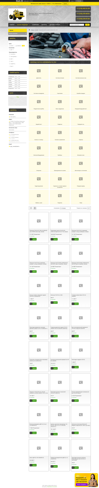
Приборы (60, 155)
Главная (12, 24)
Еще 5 (11, 66)
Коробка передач (81, 93)
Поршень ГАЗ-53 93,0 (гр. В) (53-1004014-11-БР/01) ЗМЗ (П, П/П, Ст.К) (39, 392)
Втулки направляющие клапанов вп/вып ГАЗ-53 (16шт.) (80, 392)
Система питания (60, 78)
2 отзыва (72, 0)
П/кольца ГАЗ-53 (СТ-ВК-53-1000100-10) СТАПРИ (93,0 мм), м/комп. (38, 231)
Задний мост (39, 124)
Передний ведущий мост (81, 108)
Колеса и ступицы (39, 139)
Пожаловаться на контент (52, 486)
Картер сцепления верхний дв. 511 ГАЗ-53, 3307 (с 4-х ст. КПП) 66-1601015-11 (59, 425)
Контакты (44, 24)
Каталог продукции (22, 24)
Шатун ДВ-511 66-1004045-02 (37, 457)
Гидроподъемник (39, 186)
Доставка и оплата (55, 24)
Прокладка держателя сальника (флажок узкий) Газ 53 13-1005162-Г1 (38, 328)
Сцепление (59, 93)
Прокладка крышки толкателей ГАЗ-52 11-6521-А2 (58, 392)
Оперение (38, 170)
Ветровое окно (80, 155)
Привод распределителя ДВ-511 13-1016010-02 (59, 458)
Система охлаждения (39, 93)
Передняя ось (81, 124)
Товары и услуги (34, 30)
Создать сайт (26, 0)
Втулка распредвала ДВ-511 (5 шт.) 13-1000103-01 (38, 425)
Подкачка (60, 202)
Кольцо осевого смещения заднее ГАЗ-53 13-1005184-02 (38, 295)
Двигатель (38, 78)
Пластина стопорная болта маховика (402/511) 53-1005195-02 (38, 360)
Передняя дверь (81, 186)
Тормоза (81, 139)
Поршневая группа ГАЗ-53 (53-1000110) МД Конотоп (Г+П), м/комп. (59, 231)
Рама (81, 202)
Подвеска (60, 124)
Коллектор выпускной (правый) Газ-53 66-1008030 (60, 360)
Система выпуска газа (81, 78)
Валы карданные (60, 108)
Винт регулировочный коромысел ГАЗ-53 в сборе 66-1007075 (80, 328)
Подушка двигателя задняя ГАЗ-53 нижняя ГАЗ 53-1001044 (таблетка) (59, 328)
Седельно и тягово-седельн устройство (59, 186)
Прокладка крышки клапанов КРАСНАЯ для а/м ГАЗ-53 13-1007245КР (79, 459)
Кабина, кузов (38, 202)
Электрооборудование (38, 155)
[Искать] (87, 25)
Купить (65, 3)
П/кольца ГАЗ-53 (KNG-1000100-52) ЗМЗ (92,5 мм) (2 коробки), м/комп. (59, 263)
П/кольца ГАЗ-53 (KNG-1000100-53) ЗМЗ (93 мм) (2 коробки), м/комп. (80, 263)
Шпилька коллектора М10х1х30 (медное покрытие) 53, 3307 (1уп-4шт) (81, 425)
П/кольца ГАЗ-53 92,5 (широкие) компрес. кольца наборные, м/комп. (38, 263)
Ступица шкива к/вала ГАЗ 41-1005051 (79, 295)
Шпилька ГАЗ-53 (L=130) (56, 295)
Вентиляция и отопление (81, 170)
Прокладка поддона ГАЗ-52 (78, 359)
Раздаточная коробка (39, 108)
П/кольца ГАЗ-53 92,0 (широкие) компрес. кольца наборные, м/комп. (80, 231)
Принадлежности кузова (60, 170)
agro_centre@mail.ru (14, 146)
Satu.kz (55, 485)
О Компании (35, 24)
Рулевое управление (60, 139)
